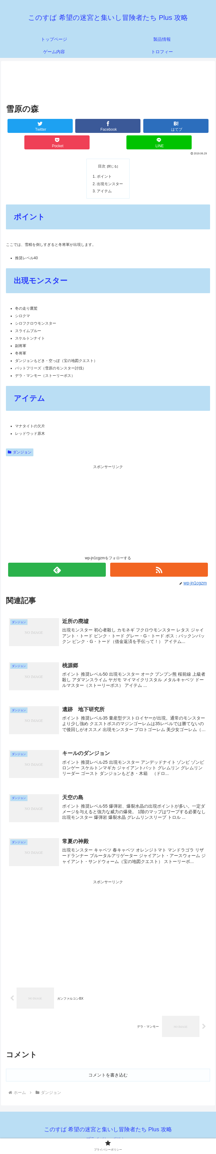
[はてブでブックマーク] (176, 126)
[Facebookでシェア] (107, 126)
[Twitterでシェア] (40, 126)
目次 (102, 166)
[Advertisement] (108, 81)
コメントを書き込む (108, 1070)
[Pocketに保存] (57, 142)
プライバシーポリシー (108, 1134)
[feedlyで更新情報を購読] (57, 568)
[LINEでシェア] (159, 142)
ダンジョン (20, 450)
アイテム (104, 189)
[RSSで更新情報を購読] (159, 568)
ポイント (104, 176)
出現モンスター (109, 182)
